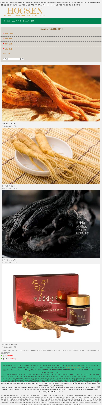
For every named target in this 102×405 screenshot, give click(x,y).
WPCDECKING (75, 374)
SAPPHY (97, 370)
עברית (45, 392)
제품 (8, 21)
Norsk (88, 387)
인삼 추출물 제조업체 (9, 344)
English (50, 392)
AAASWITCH (70, 370)
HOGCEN (6, 374)
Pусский (4, 389)
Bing (32, 370)
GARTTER (44, 372)
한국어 (89, 389)
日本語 (52, 387)
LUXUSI (36, 374)
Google (28, 370)
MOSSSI (13, 374)
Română (26, 389)
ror (22, 370)
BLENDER (84, 374)
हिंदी (98, 387)
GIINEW (67, 374)
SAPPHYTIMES (49, 370)
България (69, 389)
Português (17, 387)
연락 (32, 21)
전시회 (18, 21)
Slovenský (49, 389)
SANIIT (57, 370)
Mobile (3, 387)
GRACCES (60, 374)
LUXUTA (42, 374)
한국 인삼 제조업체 (8, 186)
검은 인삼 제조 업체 (9, 260)
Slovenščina (41, 389)
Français (24, 387)
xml (24, 370)
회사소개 (26, 21)
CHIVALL (51, 372)
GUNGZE (53, 374)
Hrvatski (63, 389)
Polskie (11, 389)
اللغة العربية (59, 387)
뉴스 (13, 21)
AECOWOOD (28, 374)
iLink (8, 370)
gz (20, 370)
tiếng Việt (33, 389)
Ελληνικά (83, 389)
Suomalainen (80, 387)
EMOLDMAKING (87, 370)
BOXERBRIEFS (93, 374)
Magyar (66, 387)
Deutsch (31, 387)
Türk (40, 392)
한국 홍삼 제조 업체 (9, 123)
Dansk (72, 387)
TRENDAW (20, 374)
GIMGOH (58, 372)
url (18, 370)
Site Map (14, 370)
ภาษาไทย (96, 389)
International (58, 392)
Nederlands (45, 387)
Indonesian (18, 389)
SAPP (47, 374)
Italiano (37, 387)
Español (9, 387)
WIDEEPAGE (39, 370)
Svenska (93, 387)
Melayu (56, 389)
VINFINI (63, 370)
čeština (76, 389)
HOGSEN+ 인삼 (62, 365)
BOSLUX (78, 370)
